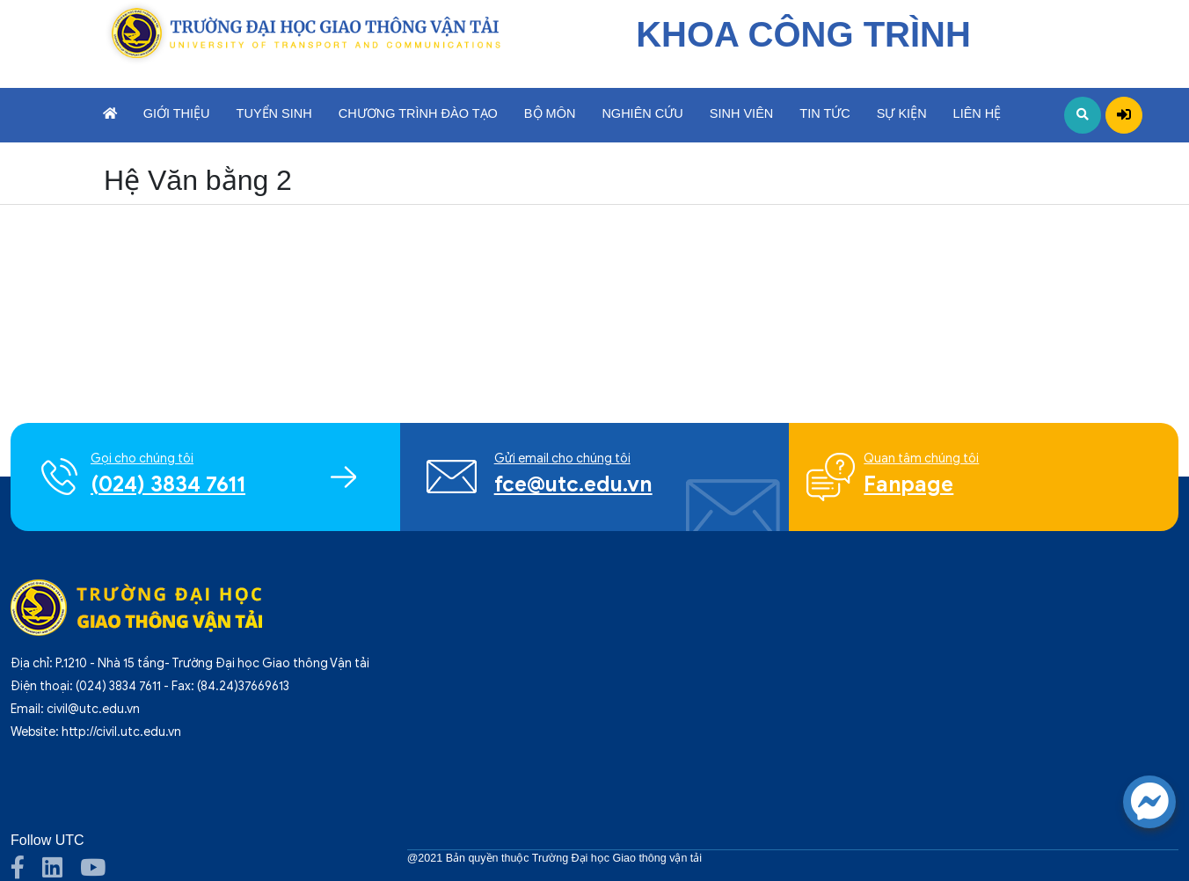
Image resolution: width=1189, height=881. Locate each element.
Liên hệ (977, 113)
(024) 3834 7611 (118, 686)
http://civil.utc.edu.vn (121, 731)
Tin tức (824, 113)
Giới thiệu (176, 113)
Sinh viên (742, 113)
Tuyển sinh (274, 113)
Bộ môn (550, 113)
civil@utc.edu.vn (93, 709)
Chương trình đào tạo (418, 113)
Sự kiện (902, 113)
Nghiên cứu (642, 113)
